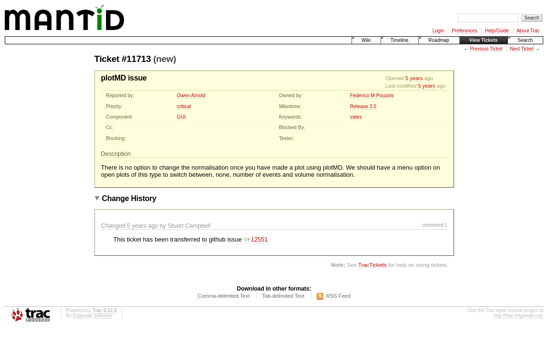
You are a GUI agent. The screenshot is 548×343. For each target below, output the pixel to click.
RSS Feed (338, 296)
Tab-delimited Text (283, 296)
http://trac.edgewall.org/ (518, 315)
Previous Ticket (486, 48)
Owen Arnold (191, 95)
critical (184, 106)
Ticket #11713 (122, 59)
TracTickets (372, 265)
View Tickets (483, 40)
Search (525, 40)
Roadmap (438, 40)
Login (438, 30)
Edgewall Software (92, 315)
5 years (414, 78)
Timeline (399, 40)
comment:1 (434, 225)
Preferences (464, 30)
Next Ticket (521, 48)
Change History (129, 198)
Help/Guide (497, 30)
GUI (181, 117)
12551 (256, 239)
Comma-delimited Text (223, 296)
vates (356, 117)
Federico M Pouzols (372, 95)
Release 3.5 (363, 106)
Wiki (366, 40)
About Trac (528, 30)
